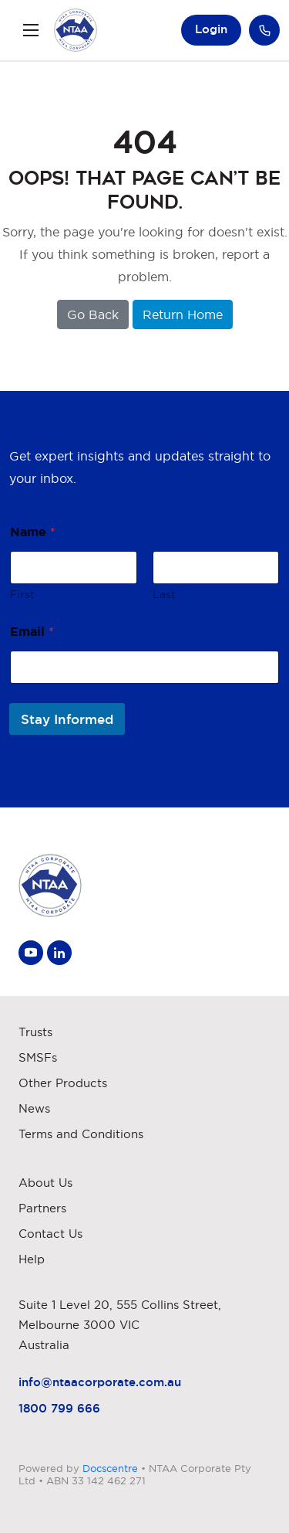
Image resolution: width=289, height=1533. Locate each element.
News (34, 1108)
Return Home (183, 314)
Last (164, 594)
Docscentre (110, 1468)
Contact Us (50, 1233)
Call (264, 30)
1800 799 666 (59, 1408)
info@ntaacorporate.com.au (99, 1382)
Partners (42, 1208)
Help (31, 1259)
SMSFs (37, 1057)
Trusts (35, 1031)
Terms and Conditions (80, 1133)
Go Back (93, 314)
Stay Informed (67, 719)
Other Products (62, 1082)
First (22, 594)
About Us (45, 1182)
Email (32, 631)
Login (211, 29)
